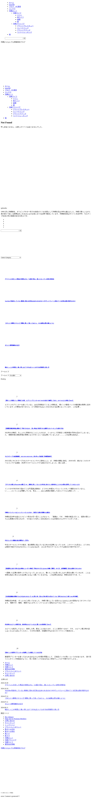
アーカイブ (5, 375)
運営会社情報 (10, 669)
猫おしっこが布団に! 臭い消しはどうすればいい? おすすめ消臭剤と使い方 (27, 367)
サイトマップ (10, 673)
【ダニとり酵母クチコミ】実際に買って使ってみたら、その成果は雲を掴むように (29, 323)
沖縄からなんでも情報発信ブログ (13, 748)
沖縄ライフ (13, 96)
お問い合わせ (10, 675)
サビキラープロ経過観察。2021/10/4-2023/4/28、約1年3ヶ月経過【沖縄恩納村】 (28, 456)
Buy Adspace (9, 717)
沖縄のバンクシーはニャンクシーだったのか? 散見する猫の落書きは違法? (27, 512)
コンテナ (8, 92)
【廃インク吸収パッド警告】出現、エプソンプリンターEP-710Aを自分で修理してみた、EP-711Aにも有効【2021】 (39, 400)
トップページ (10, 725)
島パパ (7, 733)
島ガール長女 (10, 731)
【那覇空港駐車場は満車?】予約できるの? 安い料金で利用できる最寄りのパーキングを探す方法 (34, 428)
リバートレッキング (20, 116)
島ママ (7, 736)
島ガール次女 (10, 729)
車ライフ (16, 101)
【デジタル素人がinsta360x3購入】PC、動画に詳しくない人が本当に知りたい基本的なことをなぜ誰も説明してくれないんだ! (42, 484)
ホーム (7, 86)
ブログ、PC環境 (11, 90)
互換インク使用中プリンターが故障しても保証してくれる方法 (23, 652)
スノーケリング (19, 111)
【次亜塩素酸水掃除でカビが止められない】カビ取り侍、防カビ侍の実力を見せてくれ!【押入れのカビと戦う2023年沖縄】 (42, 596)
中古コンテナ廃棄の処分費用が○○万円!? (17, 540)
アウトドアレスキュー (21, 109)
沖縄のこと (9, 94)
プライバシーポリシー (13, 671)
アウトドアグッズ (19, 114)
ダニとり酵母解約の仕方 (12, 345)
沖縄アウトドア (14, 107)
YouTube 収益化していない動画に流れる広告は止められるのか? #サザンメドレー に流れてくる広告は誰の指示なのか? (40, 301)
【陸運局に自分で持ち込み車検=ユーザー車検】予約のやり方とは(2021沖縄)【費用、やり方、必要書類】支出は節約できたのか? (43, 568)
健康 (14, 103)
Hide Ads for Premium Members (15, 719)
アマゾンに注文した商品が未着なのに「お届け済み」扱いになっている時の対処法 (29, 279)
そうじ (15, 99)
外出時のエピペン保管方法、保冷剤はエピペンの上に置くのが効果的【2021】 (28, 624)
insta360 (7, 88)
